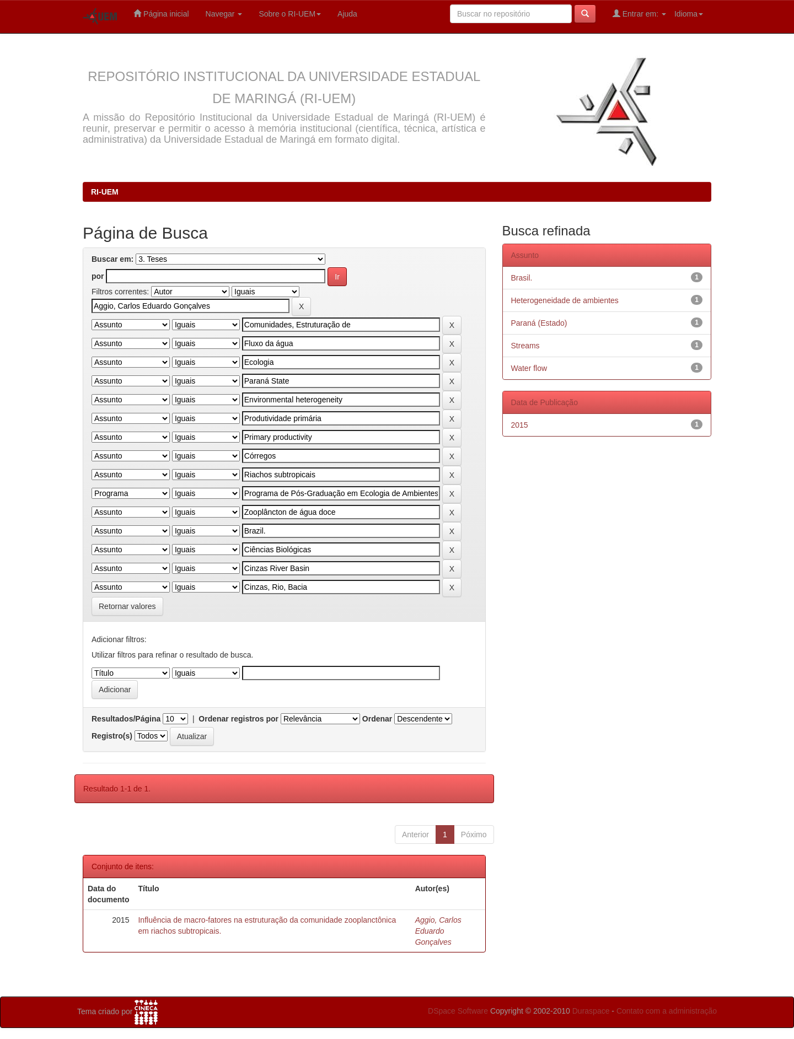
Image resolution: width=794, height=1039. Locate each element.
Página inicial (161, 13)
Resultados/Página (126, 718)
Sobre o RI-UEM (290, 13)
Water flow (529, 368)
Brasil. (522, 277)
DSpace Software (458, 1010)
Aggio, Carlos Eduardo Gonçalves (438, 931)
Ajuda (347, 13)
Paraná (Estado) (539, 323)
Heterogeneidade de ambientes (565, 300)
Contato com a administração (666, 1010)
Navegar (224, 13)
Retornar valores (127, 606)
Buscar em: (112, 259)
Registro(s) (112, 735)
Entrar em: (639, 13)
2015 (519, 425)
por (98, 276)
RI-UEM (105, 191)
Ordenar (377, 718)
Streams (525, 345)
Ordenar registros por (238, 718)
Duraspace (591, 1010)
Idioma (688, 13)
